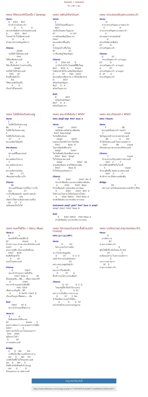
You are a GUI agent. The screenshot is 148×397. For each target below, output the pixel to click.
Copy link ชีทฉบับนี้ (74, 381)
